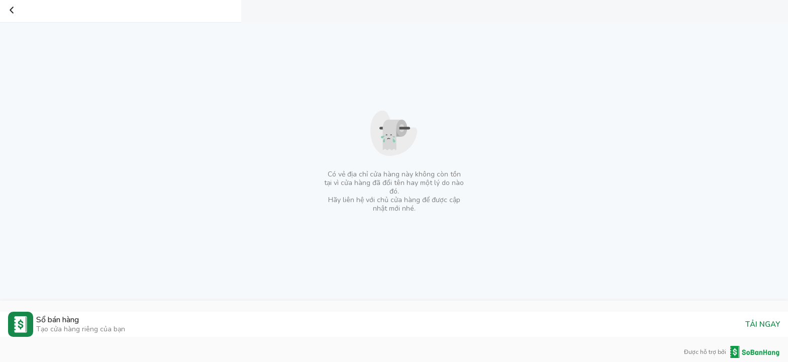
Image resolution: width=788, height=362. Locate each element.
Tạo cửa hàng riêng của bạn (80, 329)
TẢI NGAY (762, 324)
